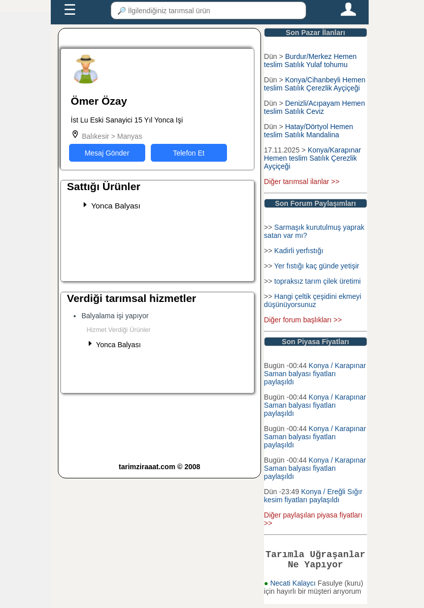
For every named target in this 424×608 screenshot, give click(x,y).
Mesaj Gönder (107, 153)
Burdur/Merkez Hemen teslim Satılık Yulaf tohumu (310, 60)
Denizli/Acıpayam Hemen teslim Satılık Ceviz (314, 107)
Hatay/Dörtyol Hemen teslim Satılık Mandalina (308, 131)
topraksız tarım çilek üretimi (317, 281)
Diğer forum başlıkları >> (303, 320)
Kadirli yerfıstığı (298, 251)
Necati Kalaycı (293, 587)
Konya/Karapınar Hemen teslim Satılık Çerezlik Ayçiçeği (312, 158)
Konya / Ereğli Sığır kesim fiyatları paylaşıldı (313, 496)
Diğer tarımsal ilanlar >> (302, 181)
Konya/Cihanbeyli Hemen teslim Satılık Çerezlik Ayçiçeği (315, 84)
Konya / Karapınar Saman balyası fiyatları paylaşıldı (315, 373)
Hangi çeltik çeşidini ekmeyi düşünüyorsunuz (312, 300)
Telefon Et (188, 153)
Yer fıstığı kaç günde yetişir (317, 266)
